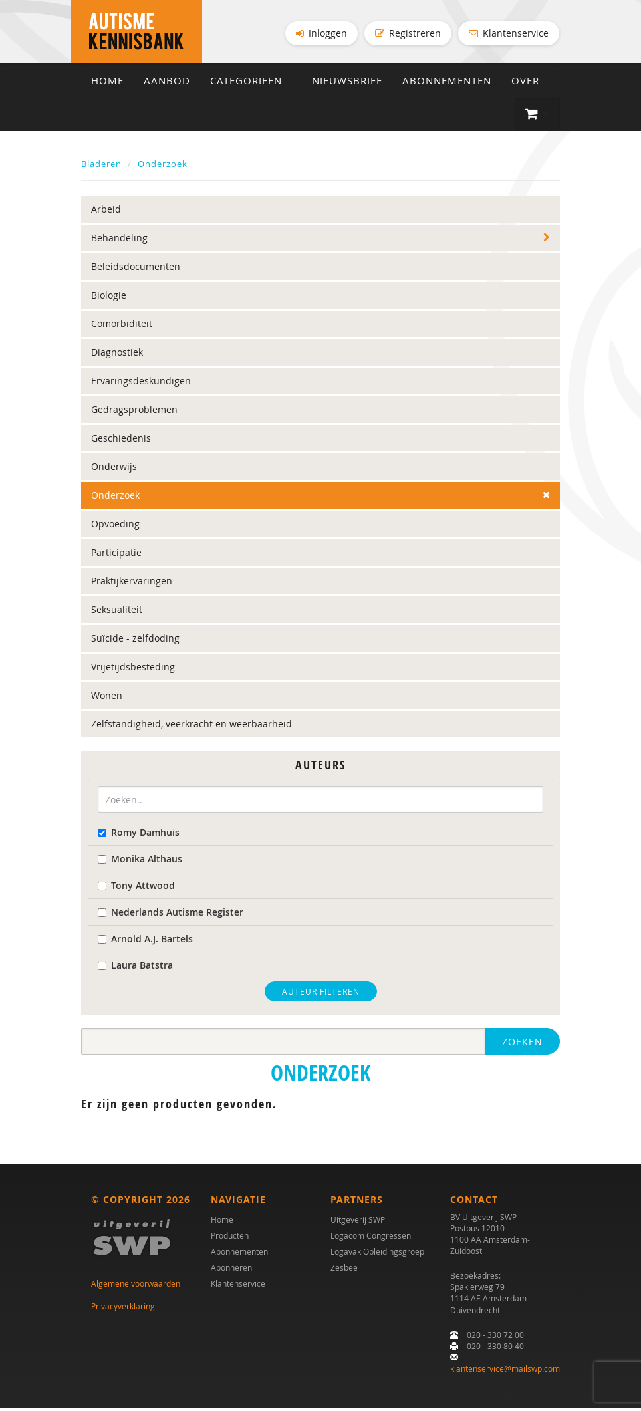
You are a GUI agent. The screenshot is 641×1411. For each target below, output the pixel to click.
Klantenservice (509, 33)
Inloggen (321, 33)
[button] (537, 117)
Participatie (116, 556)
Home (107, 83)
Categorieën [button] (251, 83)
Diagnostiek (117, 356)
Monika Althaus (140, 862)
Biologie (108, 299)
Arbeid (106, 213)
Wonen (106, 699)
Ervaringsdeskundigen (141, 384)
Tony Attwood (136, 888)
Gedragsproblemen (134, 413)
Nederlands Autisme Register (170, 915)
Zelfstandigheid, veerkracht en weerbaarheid (191, 727)
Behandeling (119, 241)
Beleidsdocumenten (135, 270)
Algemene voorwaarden (135, 1286)
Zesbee (344, 1270)
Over (525, 83)
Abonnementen (446, 83)
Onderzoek (163, 167)
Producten (230, 1238)
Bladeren (101, 167)
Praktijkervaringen (131, 584)
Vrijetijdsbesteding (133, 670)
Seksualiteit (116, 613)
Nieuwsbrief (347, 83)
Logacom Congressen (370, 1238)
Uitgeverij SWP (357, 1223)
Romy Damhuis (139, 835)
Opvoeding (115, 527)
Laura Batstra (135, 968)
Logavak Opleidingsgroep (377, 1254)
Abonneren (231, 1270)
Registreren (408, 33)
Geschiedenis (121, 442)
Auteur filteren (321, 994)
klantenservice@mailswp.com (505, 1371)
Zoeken (522, 1045)
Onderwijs (114, 470)
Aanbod (167, 83)
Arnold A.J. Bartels (145, 942)
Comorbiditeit (121, 327)
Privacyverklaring (123, 1309)
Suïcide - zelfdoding (135, 642)
